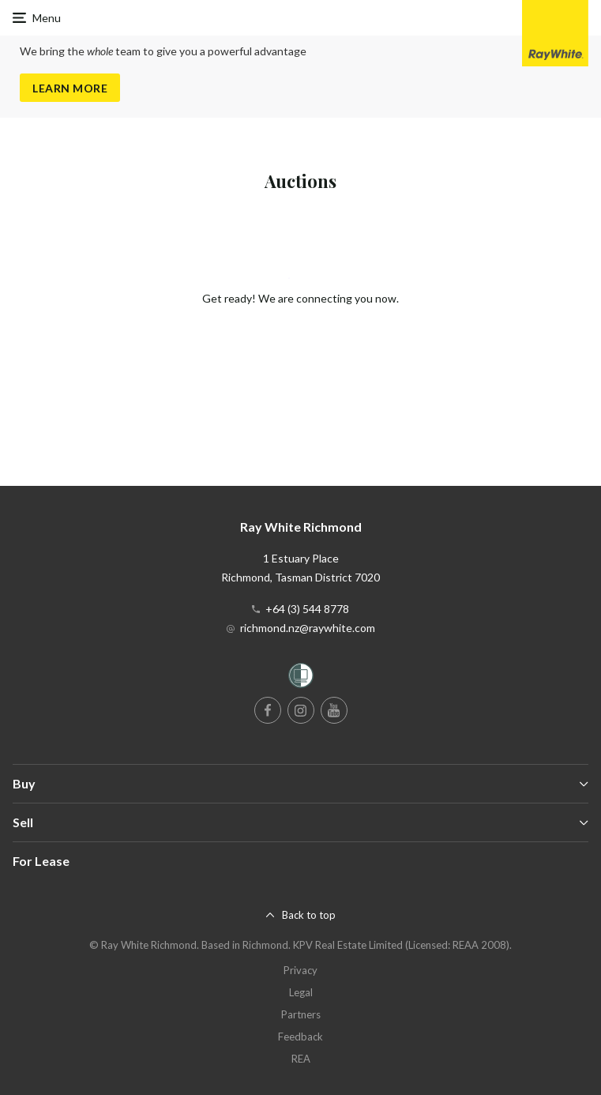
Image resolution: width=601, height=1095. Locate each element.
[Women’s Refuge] (301, 678)
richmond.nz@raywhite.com (307, 627)
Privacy (300, 970)
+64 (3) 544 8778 (307, 608)
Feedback (300, 1036)
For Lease (41, 860)
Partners (301, 1014)
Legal (301, 992)
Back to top (309, 915)
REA (300, 1058)
